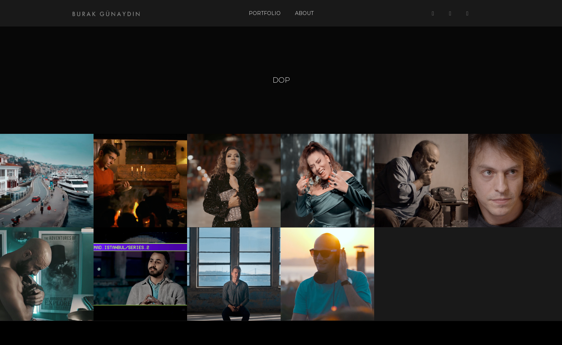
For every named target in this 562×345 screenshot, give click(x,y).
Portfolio (265, 13)
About (304, 13)
